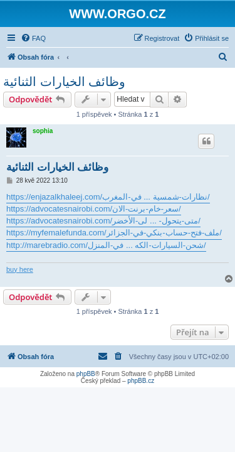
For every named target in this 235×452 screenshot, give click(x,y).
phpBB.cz (140, 380)
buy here (19, 269)
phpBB (85, 373)
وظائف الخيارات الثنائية (64, 82)
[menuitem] (33, 38)
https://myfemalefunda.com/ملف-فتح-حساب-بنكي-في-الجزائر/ (114, 232)
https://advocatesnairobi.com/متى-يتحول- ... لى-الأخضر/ (103, 220)
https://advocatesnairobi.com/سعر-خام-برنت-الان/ (93, 208)
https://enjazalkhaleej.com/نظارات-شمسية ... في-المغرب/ (108, 197)
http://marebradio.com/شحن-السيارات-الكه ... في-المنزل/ (106, 245)
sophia (43, 130)
